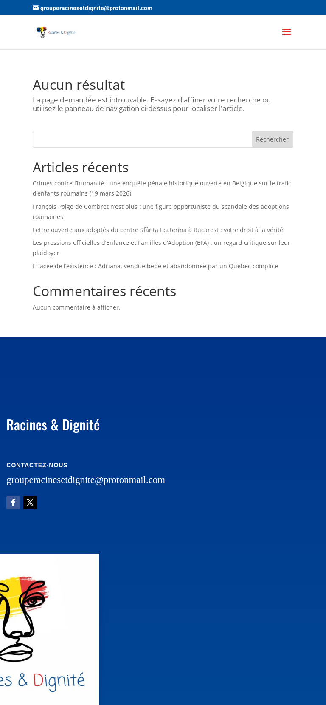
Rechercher (272, 139)
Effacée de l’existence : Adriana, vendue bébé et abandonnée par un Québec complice (155, 266)
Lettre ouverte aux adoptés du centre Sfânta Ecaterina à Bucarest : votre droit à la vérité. (159, 230)
